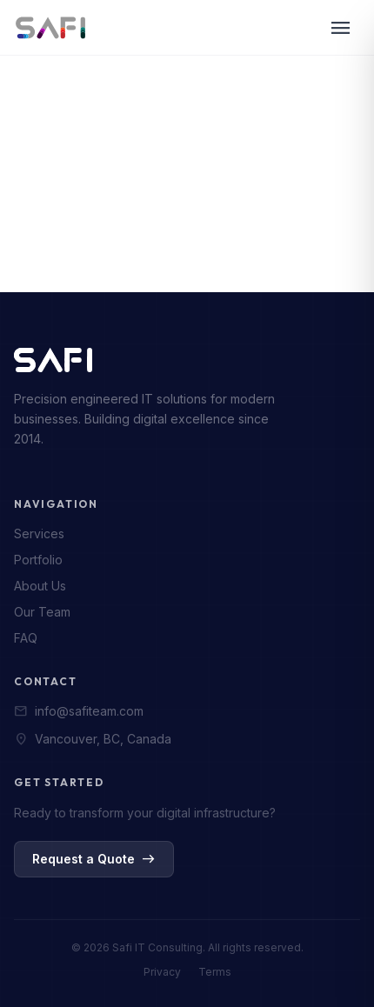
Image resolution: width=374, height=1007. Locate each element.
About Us (40, 585)
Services (39, 533)
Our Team (42, 611)
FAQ (25, 637)
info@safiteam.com (79, 711)
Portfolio (38, 559)
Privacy (162, 971)
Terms (214, 971)
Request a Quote (94, 859)
